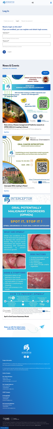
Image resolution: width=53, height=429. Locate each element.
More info (8, 426)
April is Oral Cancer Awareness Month (16, 316)
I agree (35, 418)
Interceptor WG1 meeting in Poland (15, 186)
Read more (6, 132)
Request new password (26, 21)
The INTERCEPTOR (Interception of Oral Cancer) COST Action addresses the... (23, 129)
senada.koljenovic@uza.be (8, 389)
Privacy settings (4, 413)
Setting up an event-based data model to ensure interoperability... (19, 188)
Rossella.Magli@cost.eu (7, 400)
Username (6, 33)
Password (6, 41)
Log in (18, 21)
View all (45, 73)
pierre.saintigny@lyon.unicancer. (9, 381)
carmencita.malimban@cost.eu (9, 408)
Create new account (8, 21)
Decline (43, 418)
